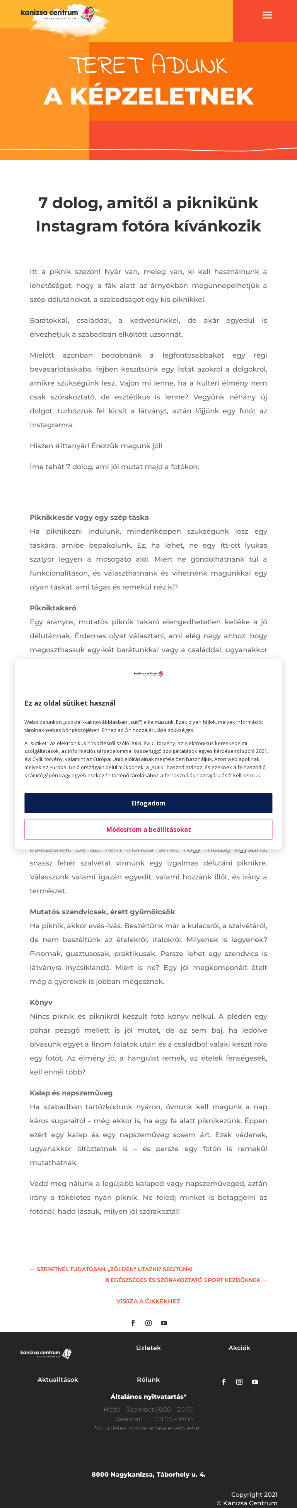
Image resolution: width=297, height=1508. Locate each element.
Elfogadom (148, 803)
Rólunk (148, 1379)
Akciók (239, 1348)
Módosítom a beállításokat (148, 829)
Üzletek (148, 1348)
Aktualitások (58, 1379)
